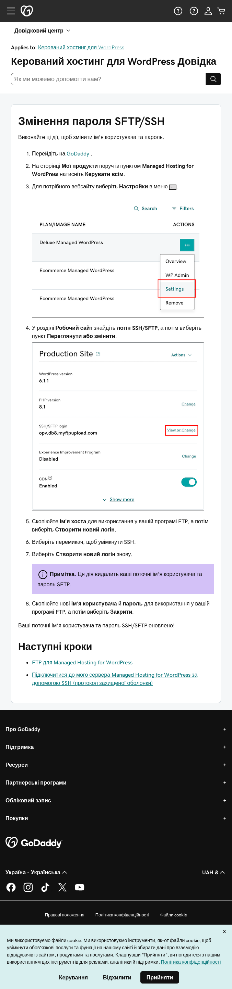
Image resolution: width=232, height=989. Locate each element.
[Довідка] (177, 11)
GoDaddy (78, 153)
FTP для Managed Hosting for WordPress (82, 662)
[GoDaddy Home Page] (33, 843)
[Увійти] (208, 10)
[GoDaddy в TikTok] (45, 890)
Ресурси (16, 764)
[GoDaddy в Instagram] (28, 890)
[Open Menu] (8, 11)
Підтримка (19, 747)
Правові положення (64, 915)
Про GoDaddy (22, 729)
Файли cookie (173, 915)
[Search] (213, 79)
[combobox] (108, 79)
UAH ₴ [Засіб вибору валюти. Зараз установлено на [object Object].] (214, 872)
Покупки (16, 818)
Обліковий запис (28, 800)
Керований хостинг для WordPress (81, 47)
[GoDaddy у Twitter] (62, 890)
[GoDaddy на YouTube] (79, 890)
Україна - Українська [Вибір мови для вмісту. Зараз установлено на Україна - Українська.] (37, 872)
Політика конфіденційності (122, 915)
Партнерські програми (36, 782)
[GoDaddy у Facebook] (10, 890)
